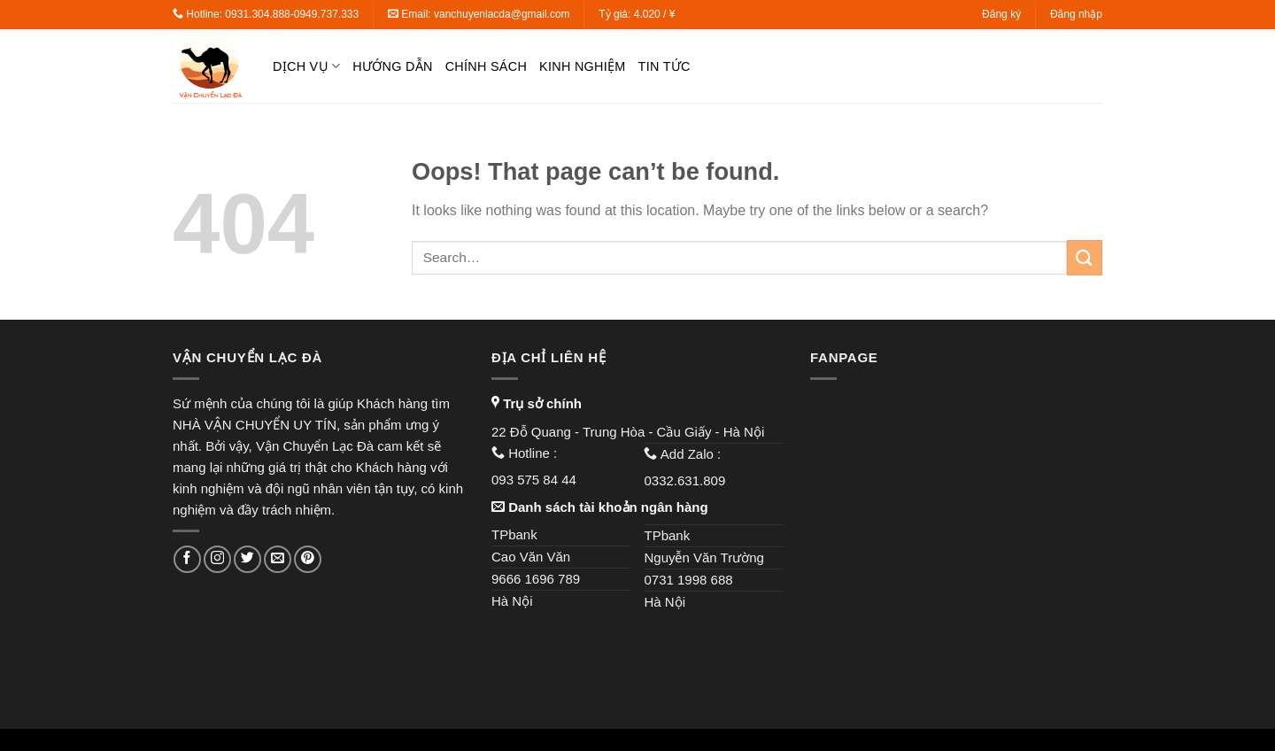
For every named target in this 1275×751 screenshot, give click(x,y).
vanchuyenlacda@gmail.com (502, 14)
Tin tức (664, 66)
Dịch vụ (306, 66)
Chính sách (486, 66)
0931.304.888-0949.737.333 (292, 14)
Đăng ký (1001, 14)
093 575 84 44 (535, 479)
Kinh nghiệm (582, 66)
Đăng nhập (1076, 14)
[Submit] (1084, 257)
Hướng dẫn (392, 66)
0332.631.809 (686, 480)
